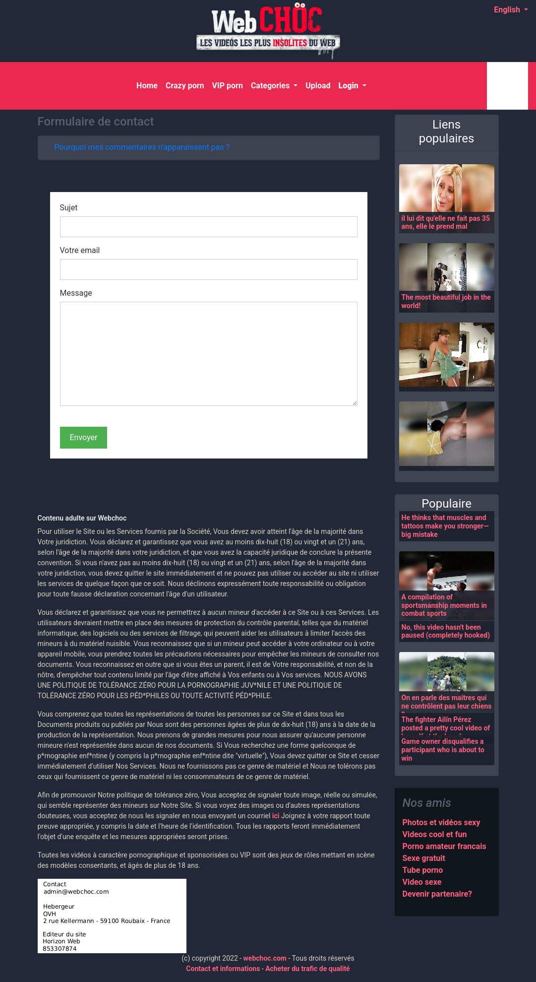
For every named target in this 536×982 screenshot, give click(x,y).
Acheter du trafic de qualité (307, 969)
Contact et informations (223, 969)
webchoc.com (265, 958)
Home (149, 84)
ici (276, 816)
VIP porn (227, 85)
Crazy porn (185, 85)
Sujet (69, 207)
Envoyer (84, 437)
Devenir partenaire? (438, 894)
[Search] (505, 86)
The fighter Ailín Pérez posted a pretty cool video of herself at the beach (446, 728)
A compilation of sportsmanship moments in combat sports (444, 605)
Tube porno (423, 870)
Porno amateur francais (444, 846)
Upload (317, 85)
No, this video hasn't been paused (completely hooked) (446, 631)
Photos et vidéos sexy (441, 822)
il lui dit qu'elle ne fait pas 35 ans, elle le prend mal (446, 222)
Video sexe (422, 882)
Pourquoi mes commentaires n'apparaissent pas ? (142, 147)
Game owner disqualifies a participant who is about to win (443, 749)
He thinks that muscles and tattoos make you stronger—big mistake (445, 526)
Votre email (80, 250)
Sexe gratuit (424, 858)
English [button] (508, 9)
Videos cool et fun (435, 834)
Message (76, 293)
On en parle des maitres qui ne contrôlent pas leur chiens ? (447, 706)
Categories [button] (271, 85)
